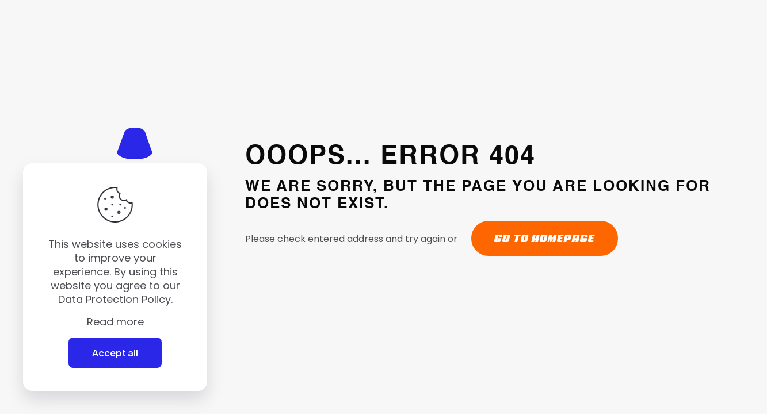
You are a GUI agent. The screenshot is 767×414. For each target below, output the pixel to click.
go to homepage (544, 238)
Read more (115, 322)
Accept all (115, 353)
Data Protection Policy (114, 299)
